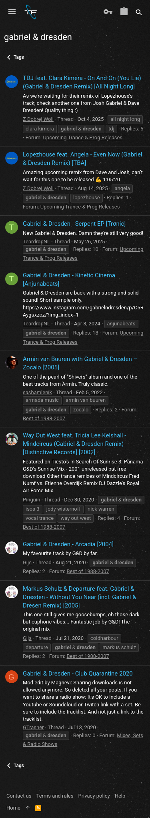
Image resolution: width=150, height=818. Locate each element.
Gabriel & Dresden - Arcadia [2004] (68, 544)
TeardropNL (36, 242)
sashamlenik (37, 392)
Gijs (27, 562)
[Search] (139, 12)
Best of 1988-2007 (44, 418)
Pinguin (31, 500)
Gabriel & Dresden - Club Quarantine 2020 (78, 673)
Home (13, 808)
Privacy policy (94, 796)
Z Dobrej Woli (38, 119)
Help (120, 796)
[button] (12, 12)
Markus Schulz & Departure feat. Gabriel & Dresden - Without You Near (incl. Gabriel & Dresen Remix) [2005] (79, 597)
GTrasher (33, 727)
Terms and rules (55, 796)
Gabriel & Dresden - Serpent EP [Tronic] (74, 223)
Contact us (19, 796)
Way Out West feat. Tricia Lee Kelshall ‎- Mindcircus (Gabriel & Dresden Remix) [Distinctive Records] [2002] (74, 444)
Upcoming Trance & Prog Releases (82, 137)
